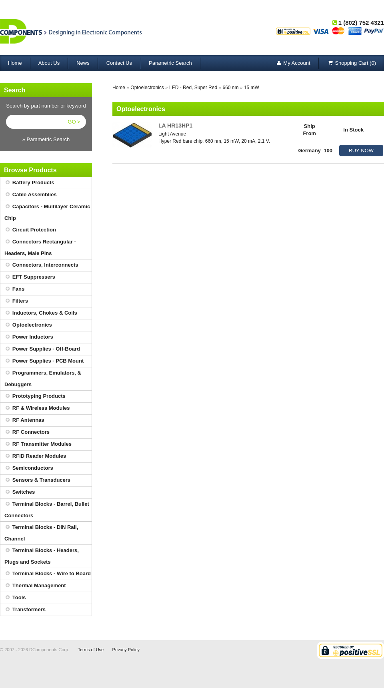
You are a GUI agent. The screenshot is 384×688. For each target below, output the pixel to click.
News (83, 63)
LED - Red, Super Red (193, 87)
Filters (16, 301)
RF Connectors (27, 432)
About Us (49, 63)
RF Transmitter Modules (38, 444)
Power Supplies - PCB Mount (44, 361)
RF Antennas (24, 420)
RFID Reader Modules (35, 456)
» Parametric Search (46, 139)
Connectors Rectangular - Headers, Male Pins (40, 246)
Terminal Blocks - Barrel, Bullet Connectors (46, 508)
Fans (14, 289)
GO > (74, 122)
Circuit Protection (30, 230)
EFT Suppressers (29, 277)
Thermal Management (35, 586)
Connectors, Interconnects (41, 265)
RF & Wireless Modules (37, 408)
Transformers (25, 610)
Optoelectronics (28, 325)
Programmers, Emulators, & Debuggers (42, 377)
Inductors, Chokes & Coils (40, 313)
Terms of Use (91, 649)
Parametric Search (170, 63)
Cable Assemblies (30, 195)
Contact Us (119, 63)
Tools (15, 598)
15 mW (251, 87)
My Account (292, 63)
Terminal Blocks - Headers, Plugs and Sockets (41, 555)
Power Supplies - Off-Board (42, 349)
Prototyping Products (35, 396)
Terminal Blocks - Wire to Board (47, 574)
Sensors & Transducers (37, 480)
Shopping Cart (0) (351, 63)
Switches (19, 492)
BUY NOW (361, 151)
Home (15, 63)
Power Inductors (28, 337)
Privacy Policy (126, 649)
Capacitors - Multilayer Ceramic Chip (47, 211)
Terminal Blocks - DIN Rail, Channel (41, 532)
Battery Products (29, 183)
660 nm (230, 87)
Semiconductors (28, 468)
